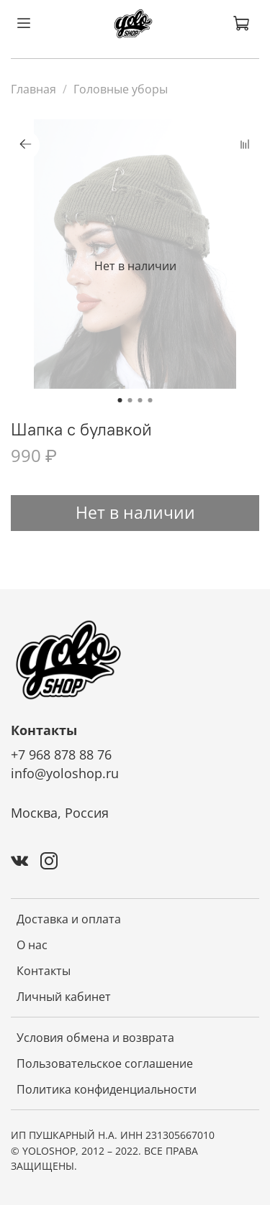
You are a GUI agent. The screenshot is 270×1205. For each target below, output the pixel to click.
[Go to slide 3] (140, 400)
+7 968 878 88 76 (61, 754)
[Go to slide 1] (120, 400)
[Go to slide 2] (130, 400)
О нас (32, 945)
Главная (33, 89)
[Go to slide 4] (150, 400)
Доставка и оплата (69, 919)
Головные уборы (120, 89)
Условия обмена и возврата (95, 1037)
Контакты (44, 971)
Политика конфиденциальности (107, 1089)
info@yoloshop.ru (65, 773)
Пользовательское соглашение (105, 1063)
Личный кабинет (64, 997)
